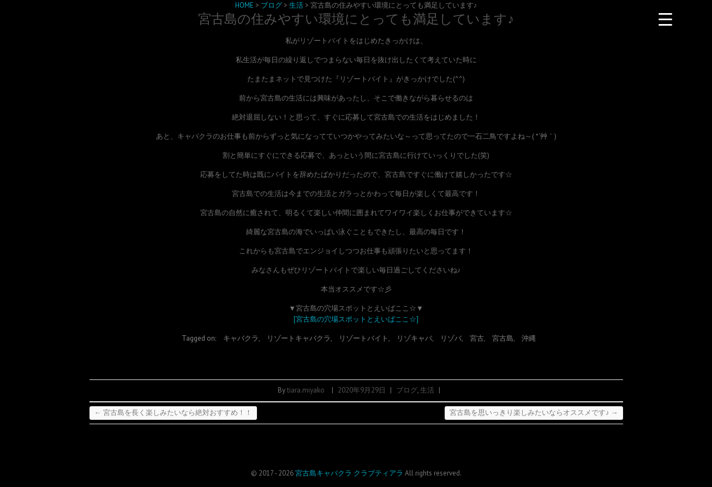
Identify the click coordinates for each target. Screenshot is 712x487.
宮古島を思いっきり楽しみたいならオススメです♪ (534, 412)
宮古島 (502, 338)
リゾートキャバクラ (299, 338)
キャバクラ (241, 338)
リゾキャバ (414, 338)
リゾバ (451, 338)
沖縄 (529, 338)
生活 (427, 390)
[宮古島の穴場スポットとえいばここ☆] (356, 319)
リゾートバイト (363, 338)
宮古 (477, 338)
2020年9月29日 (362, 390)
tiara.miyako (306, 390)
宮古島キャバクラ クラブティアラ (349, 473)
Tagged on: (200, 338)
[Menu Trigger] (666, 19)
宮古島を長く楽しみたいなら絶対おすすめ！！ (173, 412)
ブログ (406, 390)
